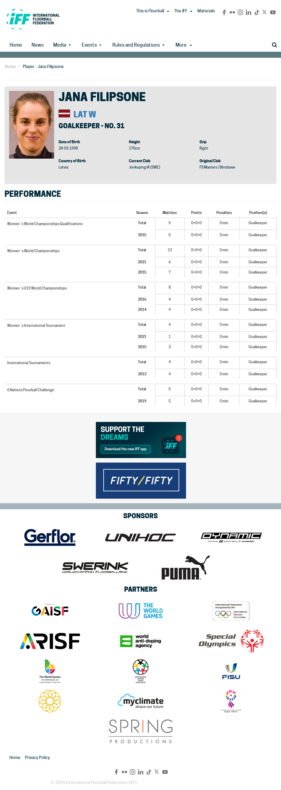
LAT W (85, 114)
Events (89, 45)
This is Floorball (150, 10)
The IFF (180, 10)
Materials (206, 10)
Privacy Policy (37, 757)
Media (59, 45)
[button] (168, 11)
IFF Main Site (33, 19)
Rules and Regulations (136, 45)
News (38, 45)
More (184, 45)
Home (16, 45)
